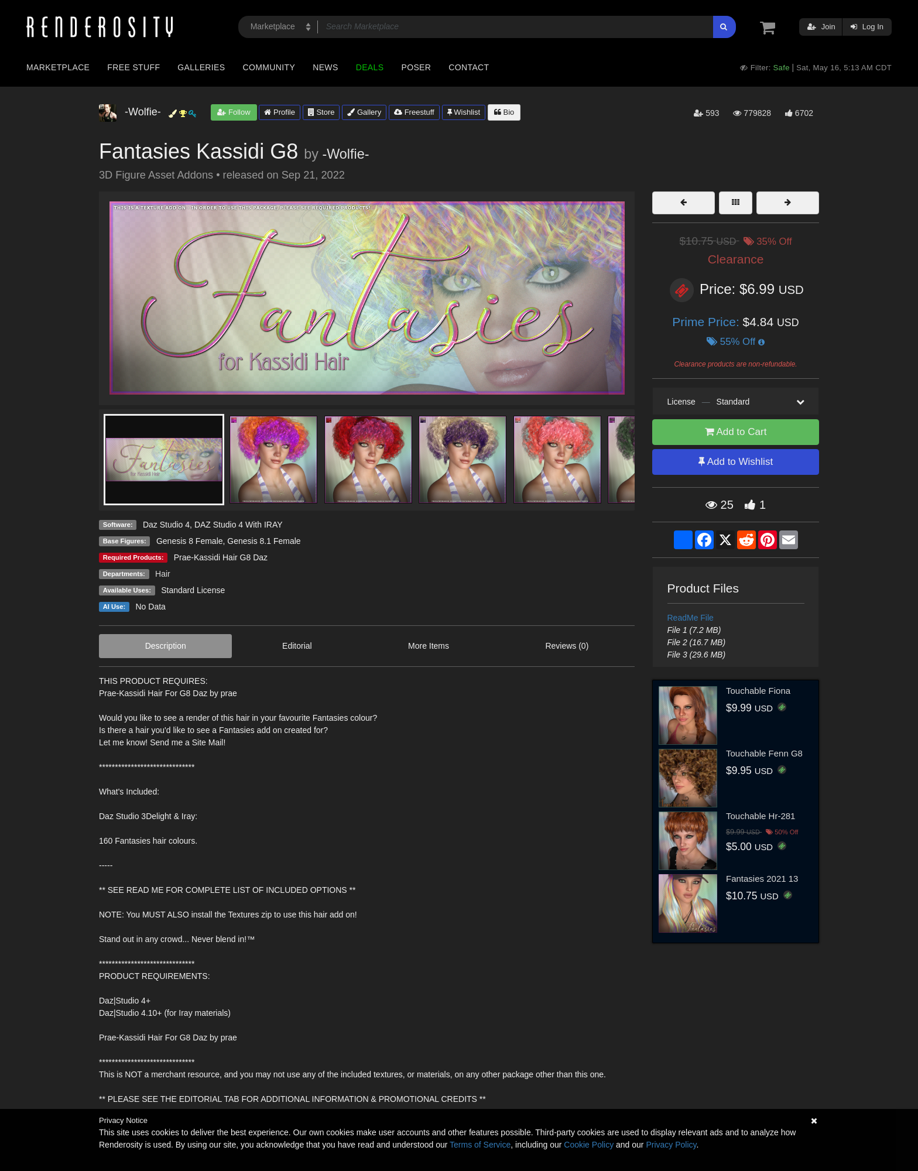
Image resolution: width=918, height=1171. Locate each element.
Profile (279, 112)
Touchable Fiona (758, 691)
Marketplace (58, 67)
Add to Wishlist (735, 461)
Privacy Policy (671, 1144)
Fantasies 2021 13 (762, 879)
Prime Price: (707, 321)
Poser (416, 67)
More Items (428, 645)
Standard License (193, 590)
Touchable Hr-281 (760, 816)
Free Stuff (133, 67)
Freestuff (414, 112)
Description (165, 645)
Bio (504, 112)
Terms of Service (480, 1144)
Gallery (364, 112)
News (325, 67)
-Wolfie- (345, 154)
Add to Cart (736, 431)
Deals (370, 67)
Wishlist (463, 112)
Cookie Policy (589, 1144)
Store (321, 112)
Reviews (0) (566, 645)
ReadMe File (690, 617)
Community (269, 67)
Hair (162, 573)
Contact (468, 67)
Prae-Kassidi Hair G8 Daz (221, 557)
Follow (233, 112)
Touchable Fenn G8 (764, 753)
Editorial (297, 645)
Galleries (201, 67)
